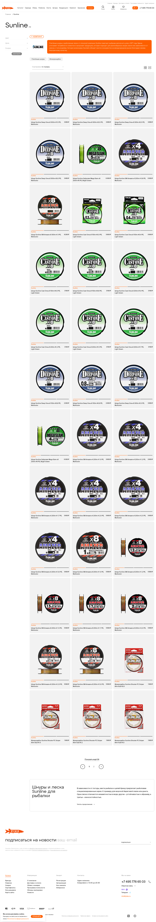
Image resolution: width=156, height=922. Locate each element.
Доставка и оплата (124, 3)
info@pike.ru (126, 896)
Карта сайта (9, 892)
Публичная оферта (85, 916)
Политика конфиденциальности (70, 916)
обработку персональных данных (38, 848)
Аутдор (55, 8)
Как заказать (61, 885)
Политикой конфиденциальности (18, 919)
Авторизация (61, 883)
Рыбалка (42, 8)
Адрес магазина (149, 3)
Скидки (90, 8)
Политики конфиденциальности (40, 850)
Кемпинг (73, 8)
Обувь (34, 8)
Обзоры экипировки (34, 890)
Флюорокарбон (55, 59)
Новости (30, 892)
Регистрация (61, 880)
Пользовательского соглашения (58, 850)
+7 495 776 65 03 (146, 8)
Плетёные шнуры (38, 59)
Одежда (28, 8)
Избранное (60, 888)
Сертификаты (10, 888)
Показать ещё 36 (92, 759)
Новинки (109, 3)
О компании (31, 880)
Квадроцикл (63, 8)
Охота (48, 8)
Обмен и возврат (33, 885)
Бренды (115, 3)
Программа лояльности (137, 3)
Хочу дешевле (10, 890)
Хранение (81, 8)
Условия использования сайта (100, 916)
